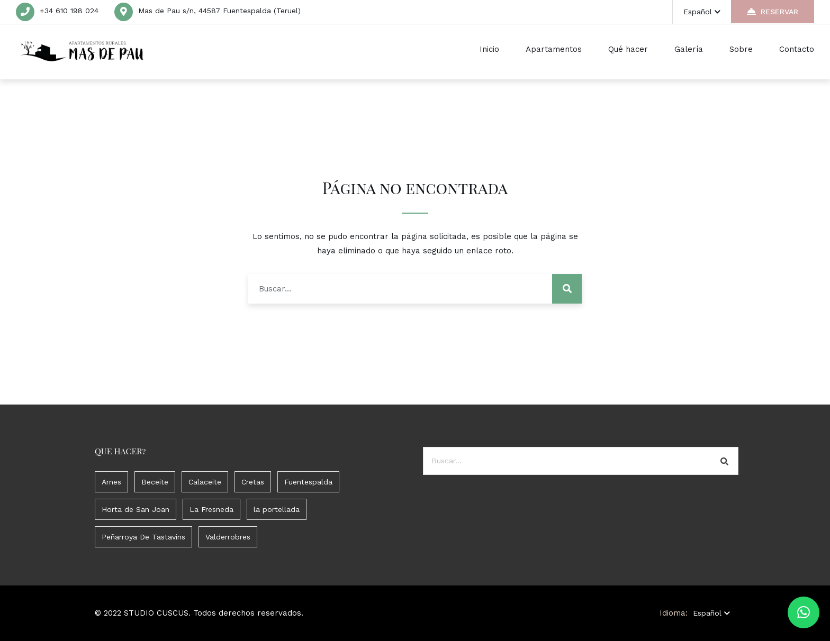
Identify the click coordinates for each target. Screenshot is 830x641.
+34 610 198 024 (69, 10)
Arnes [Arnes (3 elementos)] (111, 482)
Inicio (489, 49)
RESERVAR (772, 11)
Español (701, 11)
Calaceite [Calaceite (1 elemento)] (204, 482)
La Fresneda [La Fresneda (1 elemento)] (211, 509)
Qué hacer (628, 49)
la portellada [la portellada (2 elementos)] (277, 509)
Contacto (796, 49)
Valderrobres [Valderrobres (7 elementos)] (227, 537)
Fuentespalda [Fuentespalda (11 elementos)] (308, 482)
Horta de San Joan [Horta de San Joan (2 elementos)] (135, 509)
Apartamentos (554, 49)
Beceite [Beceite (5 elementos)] (154, 482)
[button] (803, 612)
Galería (688, 49)
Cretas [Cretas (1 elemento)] (252, 482)
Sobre (741, 49)
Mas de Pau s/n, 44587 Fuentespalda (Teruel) (219, 10)
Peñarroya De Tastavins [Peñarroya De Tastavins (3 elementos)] (143, 537)
